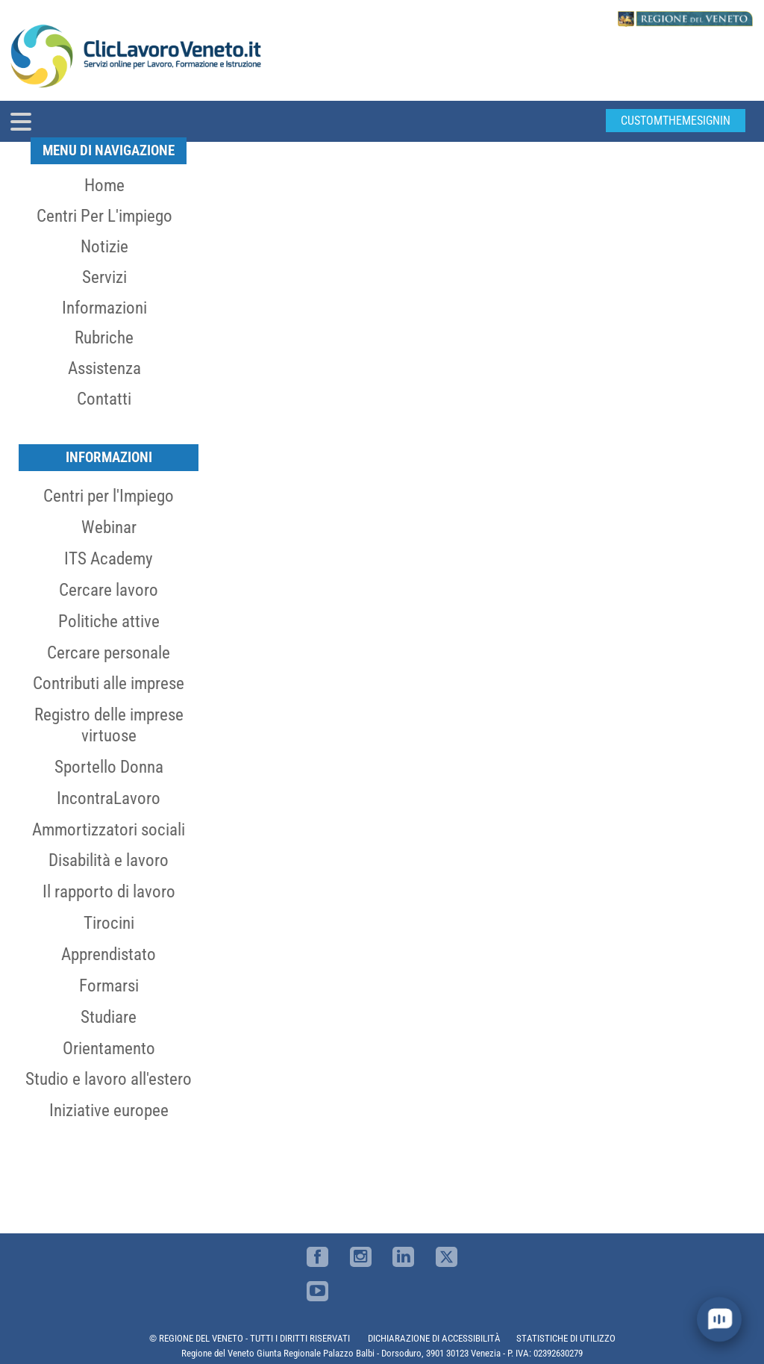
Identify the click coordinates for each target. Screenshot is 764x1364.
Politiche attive (109, 621)
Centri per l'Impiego (108, 495)
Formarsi (109, 985)
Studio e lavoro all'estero (108, 1078)
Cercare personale (108, 652)
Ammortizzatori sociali (108, 829)
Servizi (104, 277)
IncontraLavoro (108, 798)
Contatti (104, 398)
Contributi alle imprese (108, 683)
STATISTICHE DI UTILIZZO (566, 1338)
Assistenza (104, 368)
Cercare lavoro (108, 589)
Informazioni (104, 307)
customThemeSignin (675, 120)
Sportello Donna (108, 766)
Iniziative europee (109, 1110)
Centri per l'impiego (104, 215)
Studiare (109, 1016)
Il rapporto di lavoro (109, 891)
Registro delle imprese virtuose (109, 725)
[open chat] (719, 1319)
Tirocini (109, 922)
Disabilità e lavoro (108, 860)
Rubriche (104, 337)
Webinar (109, 527)
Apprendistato (108, 954)
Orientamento (109, 1048)
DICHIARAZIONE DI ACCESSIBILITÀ (434, 1338)
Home (104, 185)
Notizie (104, 246)
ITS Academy (108, 558)
